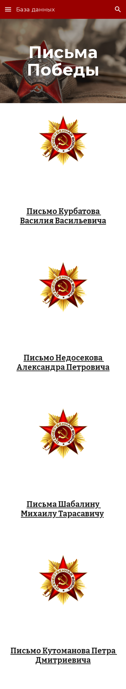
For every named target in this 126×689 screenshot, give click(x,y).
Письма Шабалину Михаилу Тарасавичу (62, 509)
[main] (63, 61)
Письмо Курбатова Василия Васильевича (63, 216)
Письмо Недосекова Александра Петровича (63, 362)
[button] (8, 9)
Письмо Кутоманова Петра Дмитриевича (63, 655)
